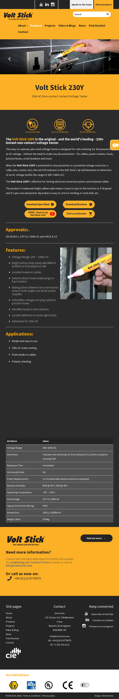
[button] (9, 58)
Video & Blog (12, 629)
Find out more (96, 538)
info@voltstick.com (59, 636)
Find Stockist (97, 25)
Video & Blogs (67, 25)
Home (9, 613)
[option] (15, 685)
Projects (50, 25)
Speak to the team (82, 4)
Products (36, 25)
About (9, 617)
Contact (23, 32)
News (82, 25)
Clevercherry (107, 695)
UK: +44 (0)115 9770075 (59, 640)
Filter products (104, 4)
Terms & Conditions (31, 695)
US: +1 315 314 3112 (59, 644)
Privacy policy (49, 695)
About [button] (23, 25)
